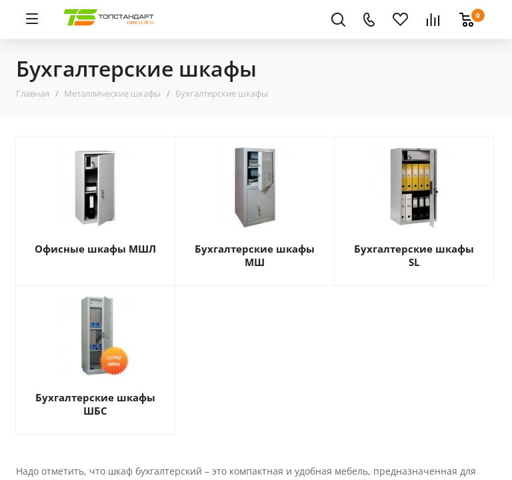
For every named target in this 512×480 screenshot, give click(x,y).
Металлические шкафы (112, 93)
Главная (32, 93)
